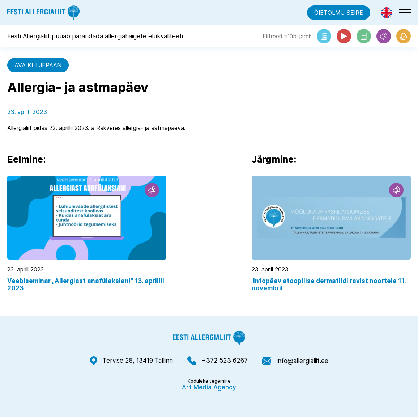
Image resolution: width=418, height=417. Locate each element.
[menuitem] (386, 12)
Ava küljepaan (37, 65)
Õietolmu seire (338, 12)
